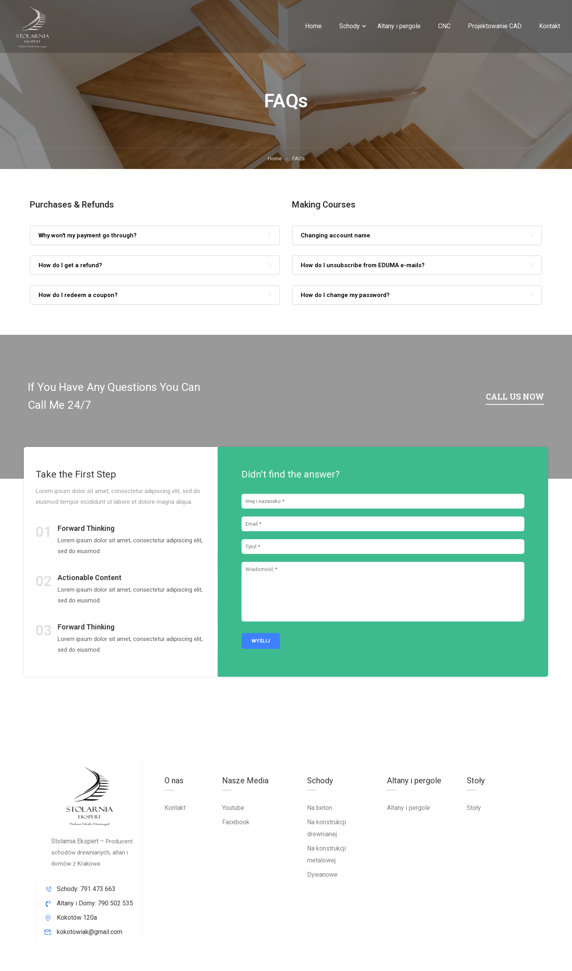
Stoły (474, 808)
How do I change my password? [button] (345, 295)
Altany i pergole (399, 26)
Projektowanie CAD (495, 26)
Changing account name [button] (335, 235)
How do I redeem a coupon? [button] (78, 295)
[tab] (155, 235)
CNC (444, 26)
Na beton (319, 808)
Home (313, 26)
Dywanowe (322, 874)
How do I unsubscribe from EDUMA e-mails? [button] (363, 265)
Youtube (233, 808)
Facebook (235, 822)
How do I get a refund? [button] (70, 265)
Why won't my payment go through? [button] (88, 235)
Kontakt (549, 26)
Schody (349, 26)
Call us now (515, 396)
